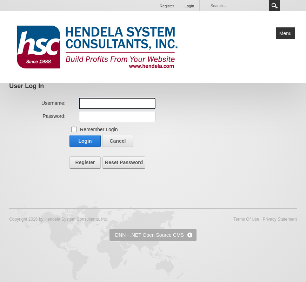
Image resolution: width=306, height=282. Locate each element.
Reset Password (124, 162)
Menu (285, 33)
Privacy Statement (279, 219)
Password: (53, 116)
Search (274, 5)
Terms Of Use (246, 219)
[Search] (237, 5)
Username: (53, 103)
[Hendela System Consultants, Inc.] (97, 46)
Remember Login (99, 129)
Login (189, 6)
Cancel (117, 141)
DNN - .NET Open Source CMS (149, 235)
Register (167, 6)
